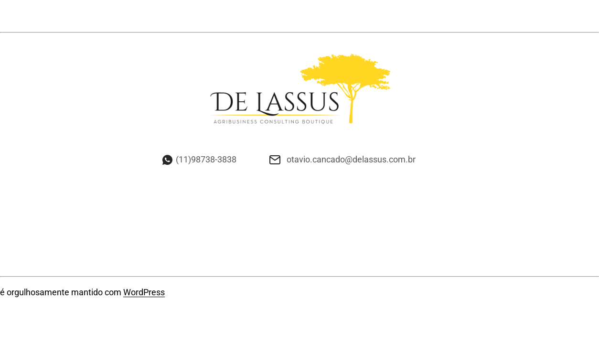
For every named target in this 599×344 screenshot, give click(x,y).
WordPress (144, 292)
